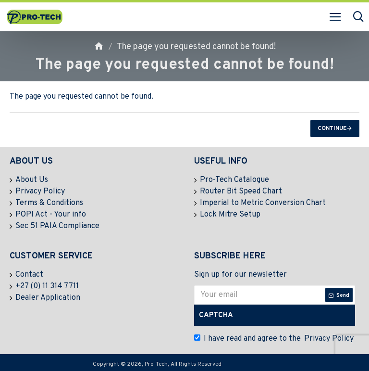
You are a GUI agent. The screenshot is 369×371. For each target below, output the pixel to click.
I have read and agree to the (274, 339)
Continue (332, 128)
